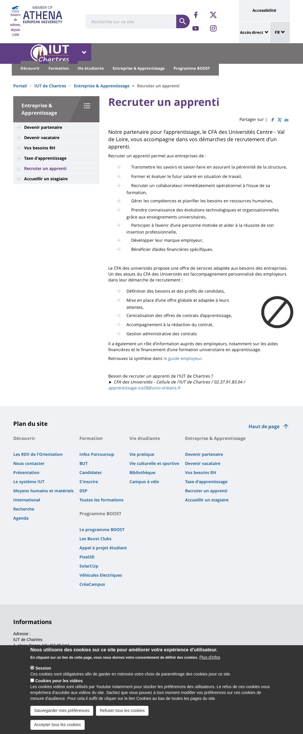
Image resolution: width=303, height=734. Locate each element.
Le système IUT (28, 481)
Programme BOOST (192, 68)
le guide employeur (182, 358)
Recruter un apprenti (45, 168)
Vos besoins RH (39, 148)
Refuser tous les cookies (122, 714)
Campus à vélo (144, 481)
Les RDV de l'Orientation (38, 454)
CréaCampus (92, 584)
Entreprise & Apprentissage (139, 68)
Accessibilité (264, 10)
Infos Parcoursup (96, 454)
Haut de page (264, 426)
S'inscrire (88, 481)
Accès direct (251, 32)
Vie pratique (141, 454)
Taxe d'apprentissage (45, 158)
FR (280, 32)
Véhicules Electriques (100, 575)
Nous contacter (28, 463)
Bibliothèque (142, 472)
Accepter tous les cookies (57, 728)
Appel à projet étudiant (103, 547)
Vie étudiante (91, 68)
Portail (20, 86)
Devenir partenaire (43, 127)
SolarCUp (88, 566)
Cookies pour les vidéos (59, 684)
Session (43, 671)
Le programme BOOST (101, 529)
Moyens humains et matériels (43, 490)
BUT (83, 463)
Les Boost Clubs (95, 538)
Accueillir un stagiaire (46, 178)
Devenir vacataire (41, 137)
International (26, 500)
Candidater (90, 472)
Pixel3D (86, 557)
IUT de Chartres (50, 86)
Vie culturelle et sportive (154, 463)
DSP (83, 490)
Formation (59, 68)
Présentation (26, 472)
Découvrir (30, 68)
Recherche (23, 509)
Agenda (21, 518)
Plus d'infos (209, 660)
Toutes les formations (101, 500)
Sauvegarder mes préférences (61, 714)
